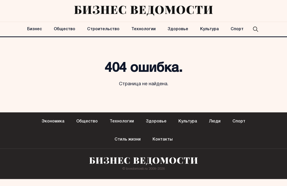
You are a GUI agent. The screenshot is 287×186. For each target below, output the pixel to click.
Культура (209, 29)
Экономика (53, 121)
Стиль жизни (128, 139)
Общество (64, 29)
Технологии (143, 29)
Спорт (237, 29)
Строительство (103, 29)
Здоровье (178, 29)
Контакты (163, 139)
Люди (215, 121)
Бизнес (34, 29)
